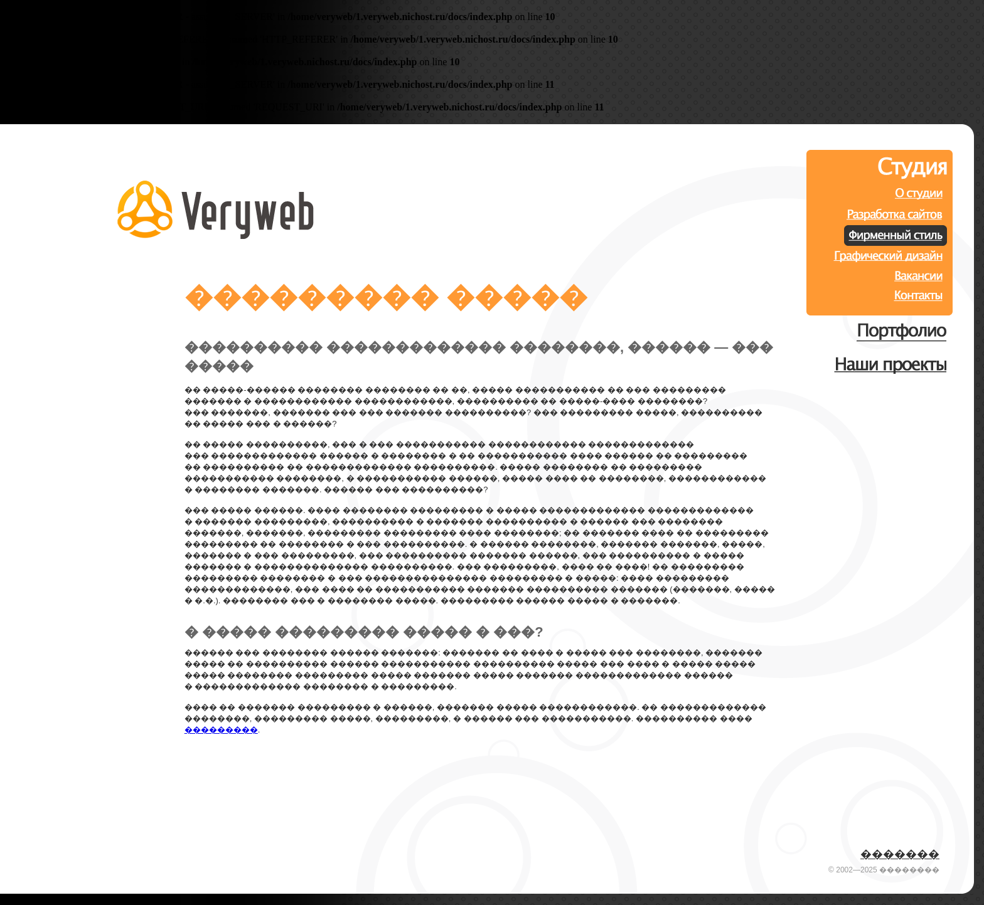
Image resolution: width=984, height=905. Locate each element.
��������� (221, 729)
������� (899, 854)
